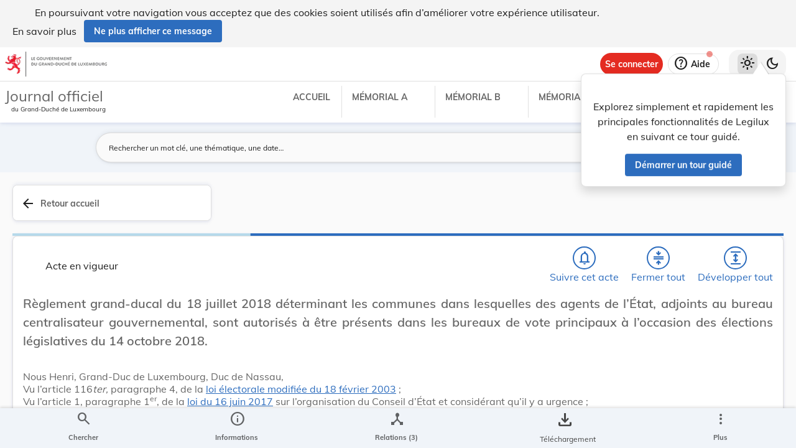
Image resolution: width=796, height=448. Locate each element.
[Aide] (693, 64)
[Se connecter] (631, 64)
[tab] (747, 217)
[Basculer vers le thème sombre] (772, 64)
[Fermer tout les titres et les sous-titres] (481, 210)
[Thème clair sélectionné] (747, 64)
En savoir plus (44, 31)
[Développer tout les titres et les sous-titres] (516, 210)
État (589, 395)
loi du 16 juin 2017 (461, 406)
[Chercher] (409, 210)
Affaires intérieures (619, 380)
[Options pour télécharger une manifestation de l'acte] (747, 375)
